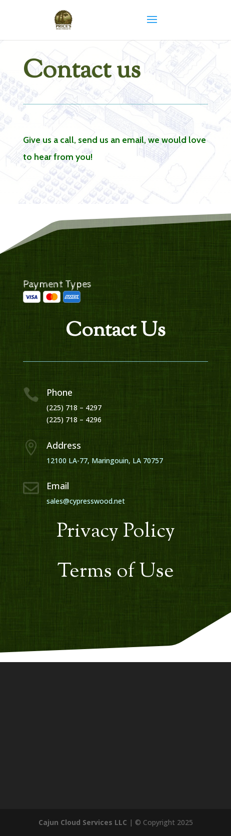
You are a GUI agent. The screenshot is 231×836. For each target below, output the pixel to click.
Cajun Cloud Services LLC (82, 822)
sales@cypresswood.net (85, 501)
